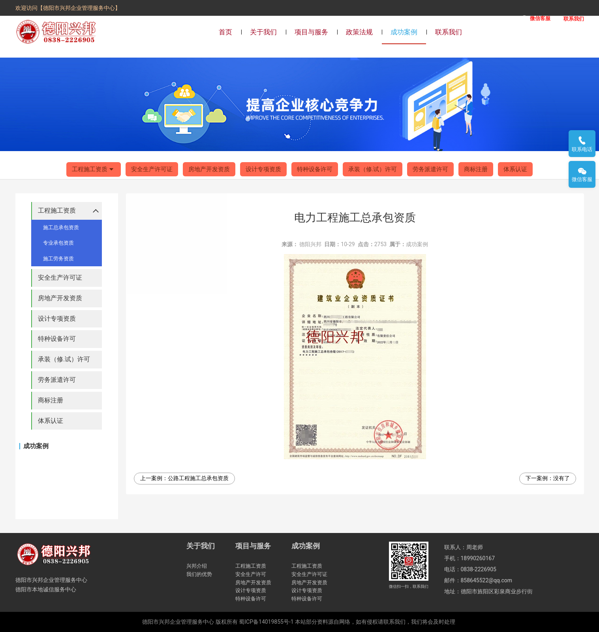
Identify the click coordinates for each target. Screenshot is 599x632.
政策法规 (359, 32)
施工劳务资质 (58, 259)
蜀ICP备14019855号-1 (266, 622)
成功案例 (404, 32)
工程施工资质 (93, 170)
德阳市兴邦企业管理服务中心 (178, 622)
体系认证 (515, 169)
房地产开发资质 (209, 169)
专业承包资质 (58, 243)
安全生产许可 (250, 574)
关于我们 (263, 32)
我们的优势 (199, 574)
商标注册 (476, 169)
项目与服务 (311, 32)
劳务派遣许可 (430, 169)
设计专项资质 (263, 169)
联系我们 (448, 32)
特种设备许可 (314, 169)
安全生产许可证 (152, 169)
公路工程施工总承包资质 (198, 478)
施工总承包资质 (61, 227)
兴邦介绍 (196, 566)
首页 (225, 32)
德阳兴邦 (310, 244)
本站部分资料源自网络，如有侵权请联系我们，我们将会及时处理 (375, 622)
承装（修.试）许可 (372, 169)
